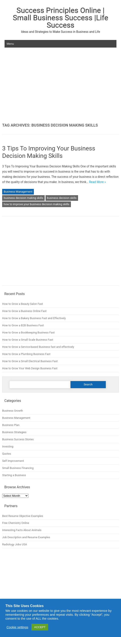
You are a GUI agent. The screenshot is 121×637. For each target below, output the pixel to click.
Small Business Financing (18, 468)
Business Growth (12, 410)
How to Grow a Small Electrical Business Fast (30, 361)
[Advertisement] (60, 85)
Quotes (6, 453)
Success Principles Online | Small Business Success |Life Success (60, 17)
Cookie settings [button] (17, 627)
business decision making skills (23, 198)
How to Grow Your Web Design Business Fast (29, 368)
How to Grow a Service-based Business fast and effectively (38, 346)
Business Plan (11, 425)
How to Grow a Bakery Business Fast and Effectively (34, 318)
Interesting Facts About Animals (21, 530)
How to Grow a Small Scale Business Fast (27, 339)
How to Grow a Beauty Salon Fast (22, 303)
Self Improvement (13, 460)
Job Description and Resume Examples (26, 537)
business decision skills (62, 198)
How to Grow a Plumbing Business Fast (26, 354)
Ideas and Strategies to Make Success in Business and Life (60, 31)
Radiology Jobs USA (14, 544)
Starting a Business (14, 475)
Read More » (97, 182)
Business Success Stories (18, 439)
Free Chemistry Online (15, 523)
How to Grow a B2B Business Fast (23, 325)
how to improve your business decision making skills (36, 204)
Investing (7, 446)
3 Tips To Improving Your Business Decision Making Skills (48, 152)
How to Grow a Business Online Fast (24, 311)
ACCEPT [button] (40, 627)
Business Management (18, 191)
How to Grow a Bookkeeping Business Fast (28, 332)
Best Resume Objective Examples (22, 516)
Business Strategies (14, 432)
